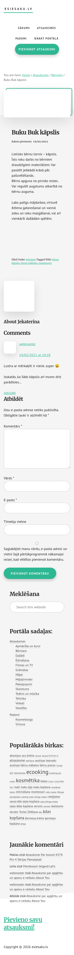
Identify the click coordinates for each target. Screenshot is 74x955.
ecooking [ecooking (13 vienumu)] (37, 772)
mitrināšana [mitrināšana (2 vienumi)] (23, 792)
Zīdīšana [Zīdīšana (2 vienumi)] (32, 812)
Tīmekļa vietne (15, 521)
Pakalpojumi (24, 684)
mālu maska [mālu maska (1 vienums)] (51, 792)
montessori (45, 263)
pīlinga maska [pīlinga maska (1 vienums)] (40, 797)
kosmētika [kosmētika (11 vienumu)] (28, 780)
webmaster (27, 344)
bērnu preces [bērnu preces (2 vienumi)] (47, 765)
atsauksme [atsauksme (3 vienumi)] (17, 760)
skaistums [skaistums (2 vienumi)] (57, 806)
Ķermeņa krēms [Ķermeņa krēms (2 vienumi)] (34, 818)
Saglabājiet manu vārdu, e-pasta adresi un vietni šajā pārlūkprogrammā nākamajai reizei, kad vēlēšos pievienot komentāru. (35, 554)
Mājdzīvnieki (24, 679)
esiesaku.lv (19, 9)
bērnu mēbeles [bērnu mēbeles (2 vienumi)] (30, 765)
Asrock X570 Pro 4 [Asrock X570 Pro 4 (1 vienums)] (50, 755)
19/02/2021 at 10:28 (35, 355)
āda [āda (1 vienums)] (40, 812)
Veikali (20, 703)
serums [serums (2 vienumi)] (38, 806)
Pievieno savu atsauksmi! (23, 923)
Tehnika (21, 698)
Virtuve (20, 724)
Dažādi (20, 655)
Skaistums (22, 689)
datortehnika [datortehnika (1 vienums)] (19, 773)
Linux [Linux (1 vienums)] (50, 781)
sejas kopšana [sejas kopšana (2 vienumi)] (30, 801)
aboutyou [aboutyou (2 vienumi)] (15, 755)
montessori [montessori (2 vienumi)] (38, 792)
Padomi (15, 715)
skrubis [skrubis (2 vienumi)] (14, 812)
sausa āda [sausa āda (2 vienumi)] (16, 801)
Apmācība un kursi (28, 646)
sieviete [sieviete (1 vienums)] (46, 806)
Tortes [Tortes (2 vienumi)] (23, 812)
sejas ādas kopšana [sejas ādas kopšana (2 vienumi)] (21, 806)
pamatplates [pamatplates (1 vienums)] (15, 797)
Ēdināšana (22, 660)
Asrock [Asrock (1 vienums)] (38, 755)
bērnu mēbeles (29, 263)
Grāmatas (22, 670)
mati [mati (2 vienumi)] (17, 787)
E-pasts (10, 500)
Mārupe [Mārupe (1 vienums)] (60, 792)
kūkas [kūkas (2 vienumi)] (43, 781)
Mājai (19, 675)
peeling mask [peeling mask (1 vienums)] (27, 797)
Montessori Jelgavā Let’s (39, 866)
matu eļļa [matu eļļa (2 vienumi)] (26, 787)
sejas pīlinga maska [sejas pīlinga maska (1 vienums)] (49, 801)
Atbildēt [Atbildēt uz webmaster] (10, 393)
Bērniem (31, 259)
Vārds (9, 478)
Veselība (21, 708)
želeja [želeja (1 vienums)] (23, 824)
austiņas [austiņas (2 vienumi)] (40, 760)
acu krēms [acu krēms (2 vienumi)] (28, 755)
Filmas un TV (24, 665)
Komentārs (13, 426)
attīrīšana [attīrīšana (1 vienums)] (30, 760)
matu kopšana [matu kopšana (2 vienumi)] (41, 787)
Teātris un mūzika (27, 694)
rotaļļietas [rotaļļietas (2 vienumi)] (54, 797)
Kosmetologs (24, 719)
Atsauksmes (17, 641)
